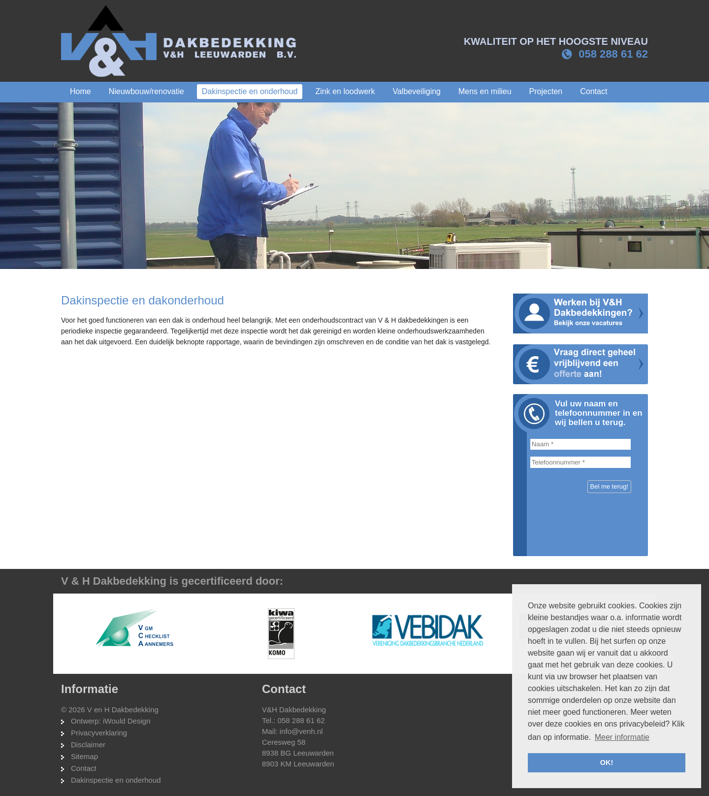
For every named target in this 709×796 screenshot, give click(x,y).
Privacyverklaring (99, 733)
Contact (84, 768)
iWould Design (126, 721)
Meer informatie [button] (622, 737)
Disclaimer (88, 744)
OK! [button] (606, 762)
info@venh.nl (301, 731)
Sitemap (84, 756)
